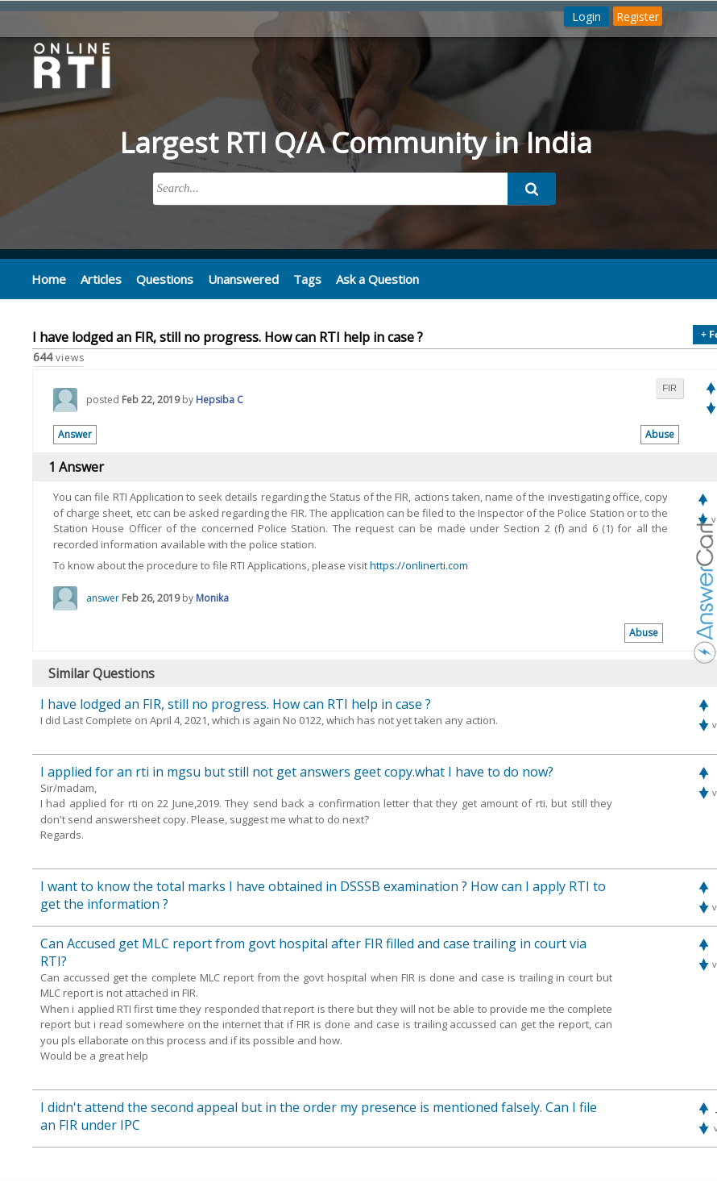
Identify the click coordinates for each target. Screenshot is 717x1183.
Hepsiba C (219, 399)
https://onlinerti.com (419, 565)
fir (669, 388)
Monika (212, 598)
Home (48, 279)
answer (102, 598)
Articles (101, 279)
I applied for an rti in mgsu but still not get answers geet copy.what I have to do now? (296, 772)
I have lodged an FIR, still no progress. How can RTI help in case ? (235, 704)
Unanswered (243, 279)
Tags (307, 279)
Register (637, 16)
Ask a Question (377, 279)
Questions (164, 279)
